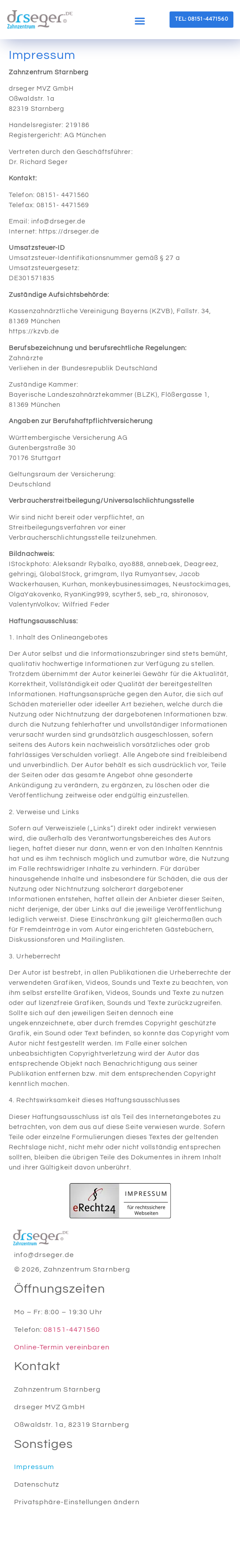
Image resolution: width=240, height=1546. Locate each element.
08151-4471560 (72, 1329)
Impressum (34, 1466)
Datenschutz (36, 1484)
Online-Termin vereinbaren (62, 1347)
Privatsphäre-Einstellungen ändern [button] (77, 1502)
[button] (139, 20)
